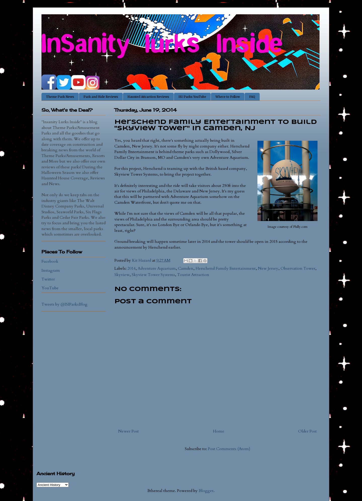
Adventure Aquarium (157, 268)
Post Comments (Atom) (229, 449)
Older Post (307, 431)
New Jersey (268, 268)
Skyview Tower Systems (153, 274)
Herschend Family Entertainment (226, 268)
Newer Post (128, 431)
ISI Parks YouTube (192, 97)
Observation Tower (298, 268)
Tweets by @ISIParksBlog (64, 304)
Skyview (121, 274)
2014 (131, 268)
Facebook (49, 261)
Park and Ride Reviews (100, 97)
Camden (185, 268)
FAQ (252, 97)
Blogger (206, 490)
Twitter (48, 279)
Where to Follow (227, 97)
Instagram (50, 270)
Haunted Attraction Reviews (148, 97)
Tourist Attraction (193, 274)
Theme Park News (60, 97)
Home (218, 431)
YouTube (50, 288)
